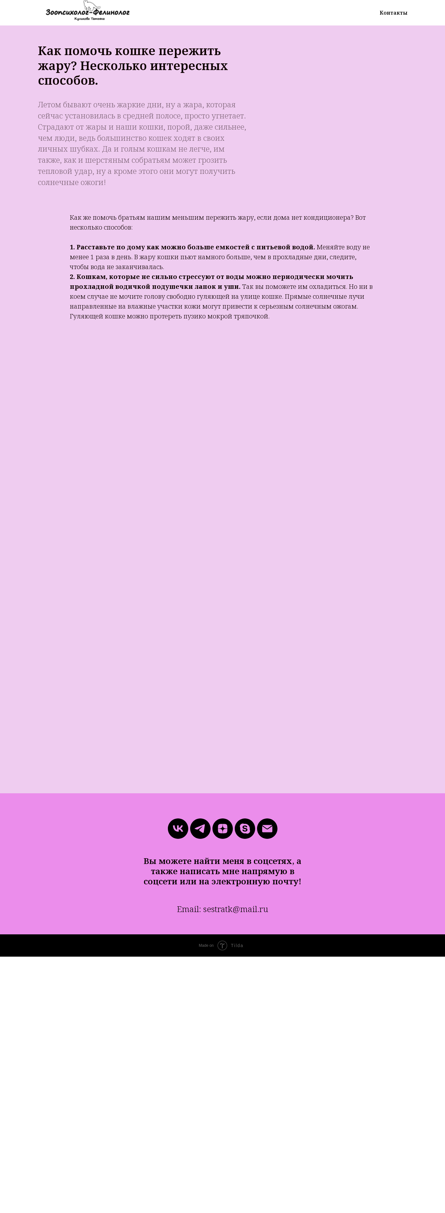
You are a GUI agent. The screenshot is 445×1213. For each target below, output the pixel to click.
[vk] (178, 828)
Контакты (393, 12)
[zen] (222, 828)
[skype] (245, 828)
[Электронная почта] (267, 828)
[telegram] (200, 828)
